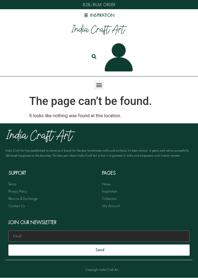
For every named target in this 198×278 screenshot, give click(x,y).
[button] (99, 85)
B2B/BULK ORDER (99, 5)
